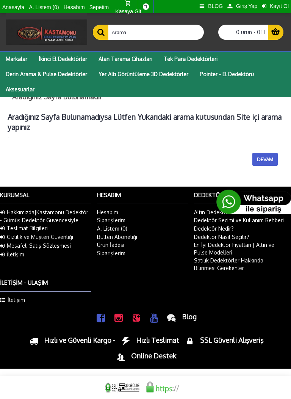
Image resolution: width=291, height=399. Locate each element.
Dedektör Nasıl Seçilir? (221, 237)
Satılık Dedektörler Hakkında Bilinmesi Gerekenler (228, 264)
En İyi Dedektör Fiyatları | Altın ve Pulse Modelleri (234, 249)
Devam (265, 159)
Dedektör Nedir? (214, 228)
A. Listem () (112, 228)
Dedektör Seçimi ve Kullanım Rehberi (239, 220)
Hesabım (107, 212)
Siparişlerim (111, 220)
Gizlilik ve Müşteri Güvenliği (36, 237)
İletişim (12, 254)
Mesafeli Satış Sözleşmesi (35, 245)
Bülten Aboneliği (117, 237)
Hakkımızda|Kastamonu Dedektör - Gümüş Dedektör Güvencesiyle (44, 216)
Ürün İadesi (110, 245)
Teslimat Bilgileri (24, 228)
